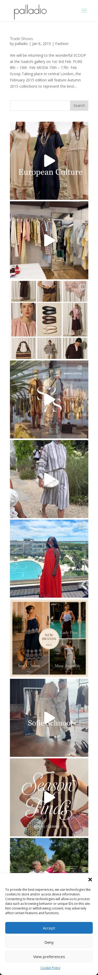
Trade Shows (21, 38)
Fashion (61, 43)
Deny (49, 942)
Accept (49, 928)
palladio (21, 43)
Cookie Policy (50, 968)
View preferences (49, 956)
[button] (90, 879)
